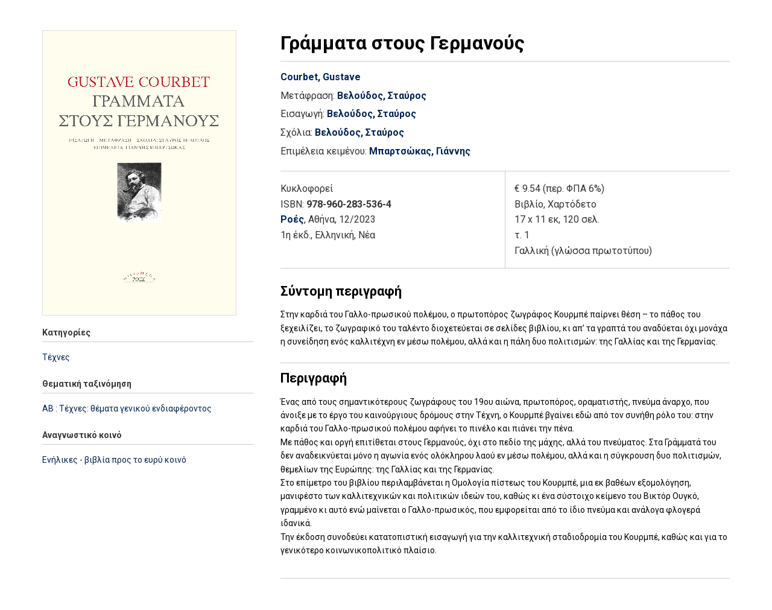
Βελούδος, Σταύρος (381, 95)
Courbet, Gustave (320, 77)
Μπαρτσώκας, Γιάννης (419, 151)
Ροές (292, 219)
